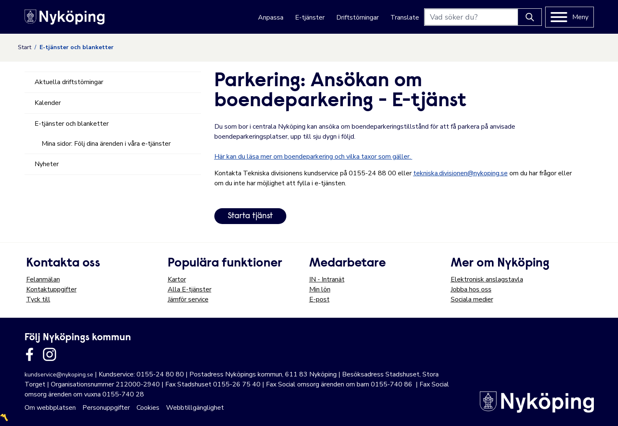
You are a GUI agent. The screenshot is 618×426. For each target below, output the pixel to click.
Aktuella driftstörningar (69, 82)
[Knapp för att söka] (529, 17)
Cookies (148, 407)
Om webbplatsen (50, 407)
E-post (319, 299)
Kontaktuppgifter (51, 289)
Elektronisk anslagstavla (487, 279)
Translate (404, 17)
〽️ (4, 417)
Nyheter (47, 164)
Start (24, 47)
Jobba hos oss (471, 289)
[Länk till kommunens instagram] (49, 354)
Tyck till (38, 299)
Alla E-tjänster (189, 289)
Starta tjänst (250, 216)
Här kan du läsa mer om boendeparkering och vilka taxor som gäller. (313, 156)
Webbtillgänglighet (195, 407)
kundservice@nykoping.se (59, 375)
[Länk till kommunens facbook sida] (29, 354)
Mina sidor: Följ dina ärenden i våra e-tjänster (106, 143)
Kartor (177, 279)
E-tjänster (310, 17)
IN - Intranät (327, 279)
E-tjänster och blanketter (72, 123)
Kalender (48, 102)
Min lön (319, 289)
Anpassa (270, 17)
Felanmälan (43, 279)
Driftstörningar (357, 17)
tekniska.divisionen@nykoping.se (460, 173)
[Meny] (569, 17)
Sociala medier (472, 299)
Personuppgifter (106, 407)
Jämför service (188, 299)
